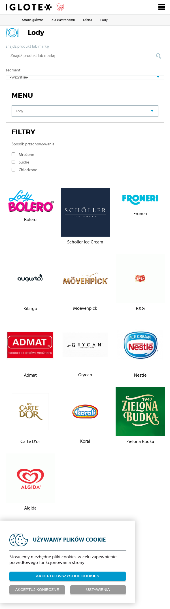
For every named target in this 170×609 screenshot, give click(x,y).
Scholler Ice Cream (85, 242)
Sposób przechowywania (33, 144)
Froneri (140, 213)
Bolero (30, 219)
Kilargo (30, 308)
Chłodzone (28, 170)
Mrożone (26, 155)
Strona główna (32, 20)
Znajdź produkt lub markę (27, 46)
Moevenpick (85, 308)
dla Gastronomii (63, 20)
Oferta (87, 20)
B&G (140, 308)
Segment (13, 70)
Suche (24, 162)
